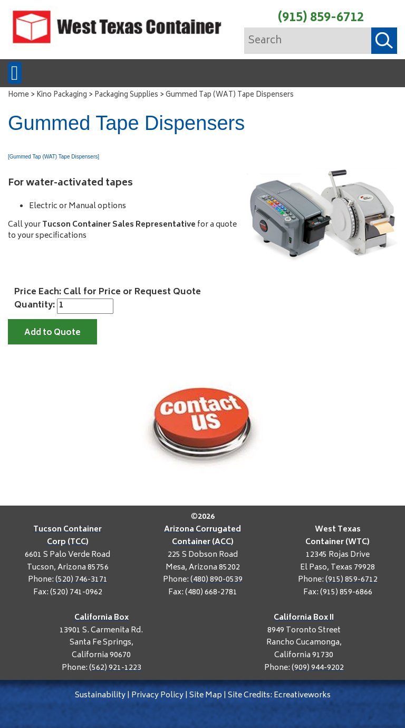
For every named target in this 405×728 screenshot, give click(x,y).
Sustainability (100, 695)
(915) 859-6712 (321, 18)
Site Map (205, 695)
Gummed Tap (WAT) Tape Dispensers (230, 95)
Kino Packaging (61, 95)
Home (18, 95)
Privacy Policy (157, 695)
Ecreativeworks (302, 695)
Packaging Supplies (126, 95)
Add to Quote (52, 333)
